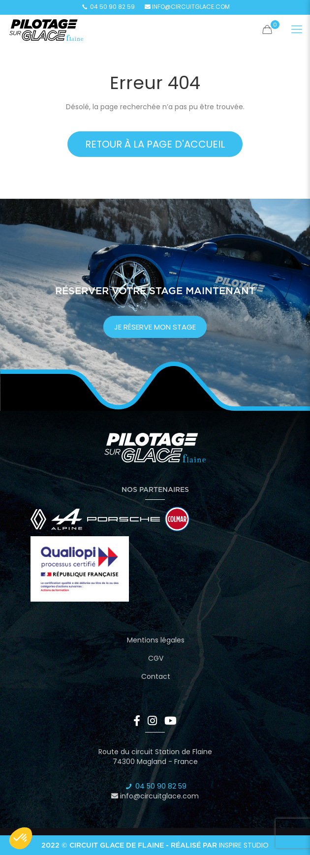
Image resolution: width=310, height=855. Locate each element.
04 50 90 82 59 (107, 6)
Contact (155, 676)
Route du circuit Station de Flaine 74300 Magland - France (155, 756)
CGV (155, 658)
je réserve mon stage (155, 327)
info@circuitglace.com (187, 6)
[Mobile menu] (296, 29)
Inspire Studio (244, 845)
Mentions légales (156, 640)
